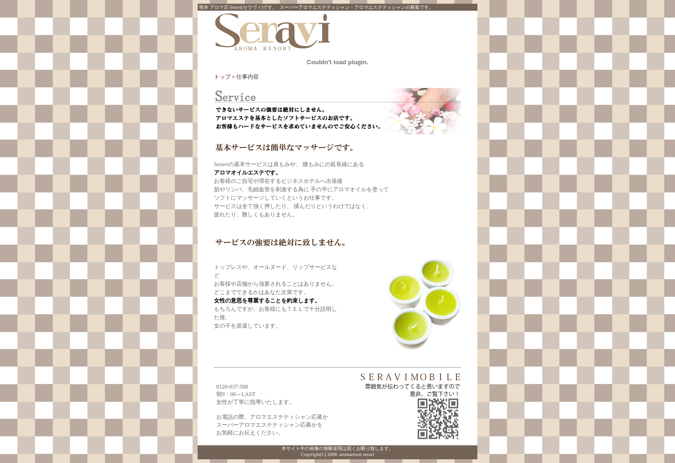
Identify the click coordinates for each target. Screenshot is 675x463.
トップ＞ (225, 77)
